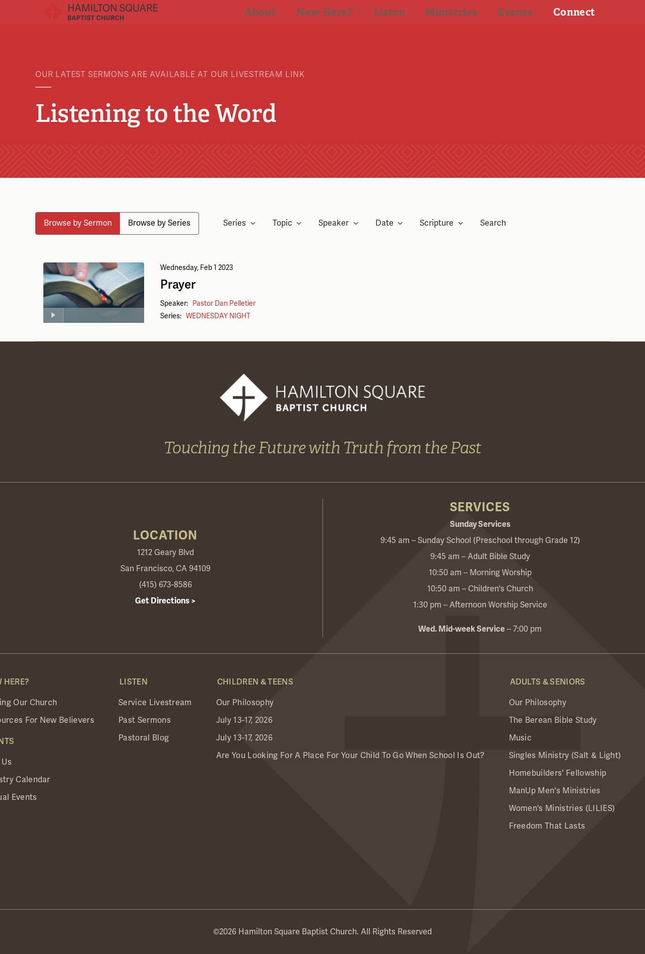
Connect (582, 35)
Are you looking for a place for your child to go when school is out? (350, 756)
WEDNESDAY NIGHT (218, 316)
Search (493, 223)
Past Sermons (144, 720)
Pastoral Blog (143, 738)
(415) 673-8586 (165, 585)
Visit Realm (560, 14)
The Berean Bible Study (553, 720)
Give (517, 14)
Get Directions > (165, 601)
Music (520, 738)
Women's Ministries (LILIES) (562, 808)
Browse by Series (159, 223)
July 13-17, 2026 (244, 720)
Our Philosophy (245, 703)
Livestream (475, 14)
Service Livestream (155, 703)
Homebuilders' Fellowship (558, 773)
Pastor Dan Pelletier (223, 303)
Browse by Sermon (78, 223)
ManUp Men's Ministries (555, 791)
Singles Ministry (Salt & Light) (565, 756)
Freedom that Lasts (547, 826)
